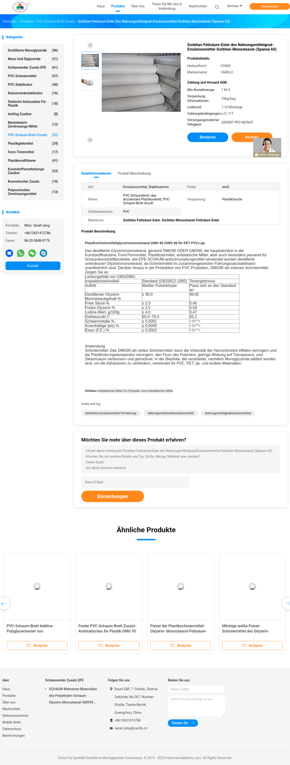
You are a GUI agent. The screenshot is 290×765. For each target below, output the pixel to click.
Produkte (9, 696)
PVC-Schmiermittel (33, 76)
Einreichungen (112, 496)
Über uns (8, 702)
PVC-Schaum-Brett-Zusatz (33, 135)
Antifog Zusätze (33, 114)
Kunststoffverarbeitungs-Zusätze (33, 171)
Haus (6, 689)
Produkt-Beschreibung (134, 173)
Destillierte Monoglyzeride (33, 50)
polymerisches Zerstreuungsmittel (33, 192)
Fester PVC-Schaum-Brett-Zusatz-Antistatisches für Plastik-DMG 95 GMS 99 (107, 631)
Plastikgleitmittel (33, 143)
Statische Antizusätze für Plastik (33, 103)
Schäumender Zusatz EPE (33, 67)
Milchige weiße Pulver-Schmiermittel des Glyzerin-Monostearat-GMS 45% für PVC (248, 631)
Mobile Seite (11, 722)
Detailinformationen (96, 173)
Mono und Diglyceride (33, 59)
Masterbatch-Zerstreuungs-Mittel (33, 124)
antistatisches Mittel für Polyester (118, 391)
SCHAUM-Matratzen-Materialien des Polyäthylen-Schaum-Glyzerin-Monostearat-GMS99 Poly (73, 696)
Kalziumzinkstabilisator (33, 93)
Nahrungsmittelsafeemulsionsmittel (171, 413)
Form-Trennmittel (33, 152)
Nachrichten (11, 709)
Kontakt (33, 266)
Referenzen (269, 6)
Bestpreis (208, 137)
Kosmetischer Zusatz (33, 181)
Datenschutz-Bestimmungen (13, 732)
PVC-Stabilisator (33, 84)
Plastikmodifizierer (33, 160)
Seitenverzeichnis (15, 715)
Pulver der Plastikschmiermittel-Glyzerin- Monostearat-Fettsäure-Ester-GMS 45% (178, 631)
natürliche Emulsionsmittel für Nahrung (110, 413)
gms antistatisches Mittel (157, 391)
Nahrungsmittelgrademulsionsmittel (228, 413)
